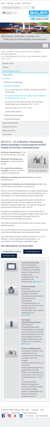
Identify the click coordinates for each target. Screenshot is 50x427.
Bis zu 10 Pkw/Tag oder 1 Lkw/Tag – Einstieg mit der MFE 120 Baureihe (25, 91)
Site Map (10, 3)
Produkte (10, 51)
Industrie (6, 67)
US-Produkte (7, 134)
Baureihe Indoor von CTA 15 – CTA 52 (18, 108)
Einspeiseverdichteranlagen (13, 115)
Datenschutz (15, 413)
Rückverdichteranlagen (12, 119)
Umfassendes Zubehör (13, 112)
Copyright (34, 410)
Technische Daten (9, 256)
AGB (42, 410)
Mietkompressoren (9, 131)
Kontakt (18, 3)
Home (3, 3)
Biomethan (37, 51)
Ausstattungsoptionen (32, 252)
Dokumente (26, 3)
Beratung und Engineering (13, 82)
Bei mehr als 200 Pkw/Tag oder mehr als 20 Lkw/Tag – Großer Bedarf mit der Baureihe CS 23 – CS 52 (24, 103)
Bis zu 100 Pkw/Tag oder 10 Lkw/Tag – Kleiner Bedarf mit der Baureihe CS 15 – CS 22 (25, 97)
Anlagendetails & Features (12, 252)
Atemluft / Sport (8, 63)
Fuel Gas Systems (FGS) (23, 51)
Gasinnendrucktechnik (10, 123)
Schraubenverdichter (10, 127)
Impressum (5, 413)
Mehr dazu (37, 282)
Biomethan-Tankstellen (8, 54)
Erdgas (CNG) (8, 75)
